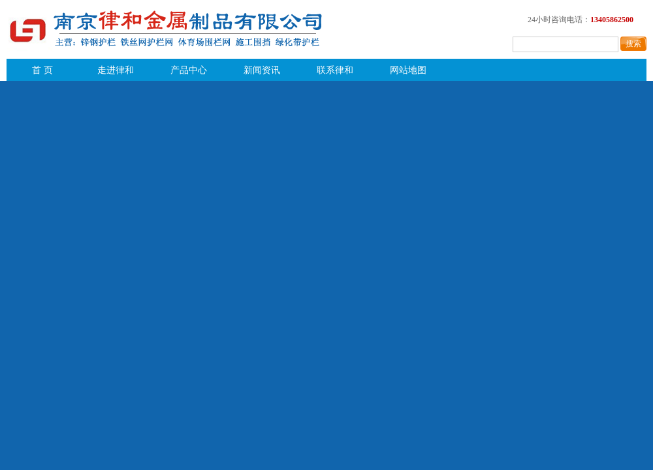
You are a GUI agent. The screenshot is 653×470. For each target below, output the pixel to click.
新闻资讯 (262, 70)
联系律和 (335, 70)
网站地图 (408, 70)
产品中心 (188, 70)
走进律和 (115, 70)
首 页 (42, 70)
